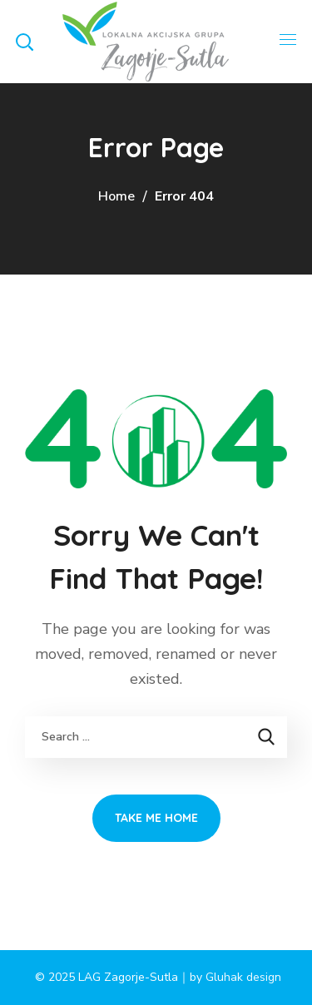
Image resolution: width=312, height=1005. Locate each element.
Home (116, 196)
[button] (24, 41)
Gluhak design (243, 977)
